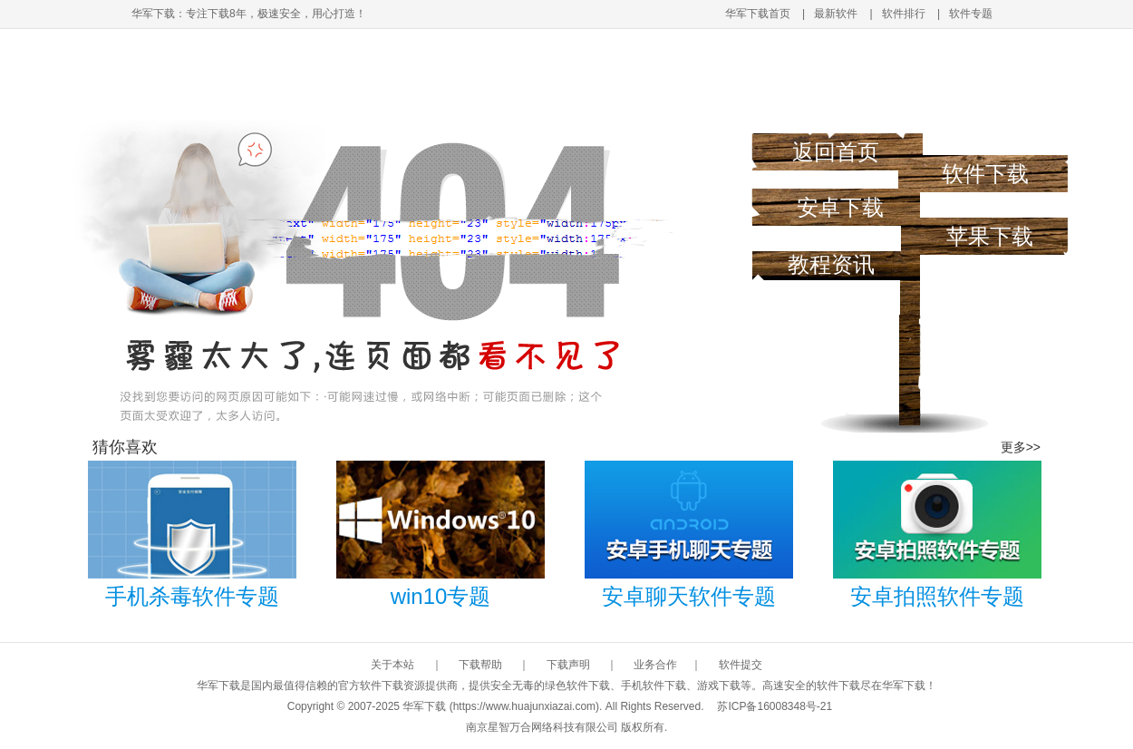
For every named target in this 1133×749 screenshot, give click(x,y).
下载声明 (568, 664)
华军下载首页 (757, 13)
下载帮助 (480, 664)
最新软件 (835, 13)
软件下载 (985, 173)
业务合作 (655, 664)
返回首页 (835, 152)
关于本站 (392, 664)
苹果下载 (989, 236)
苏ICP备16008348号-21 (774, 706)
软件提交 (740, 664)
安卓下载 (840, 207)
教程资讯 (831, 264)
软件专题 (971, 13)
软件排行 (903, 13)
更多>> (1021, 447)
